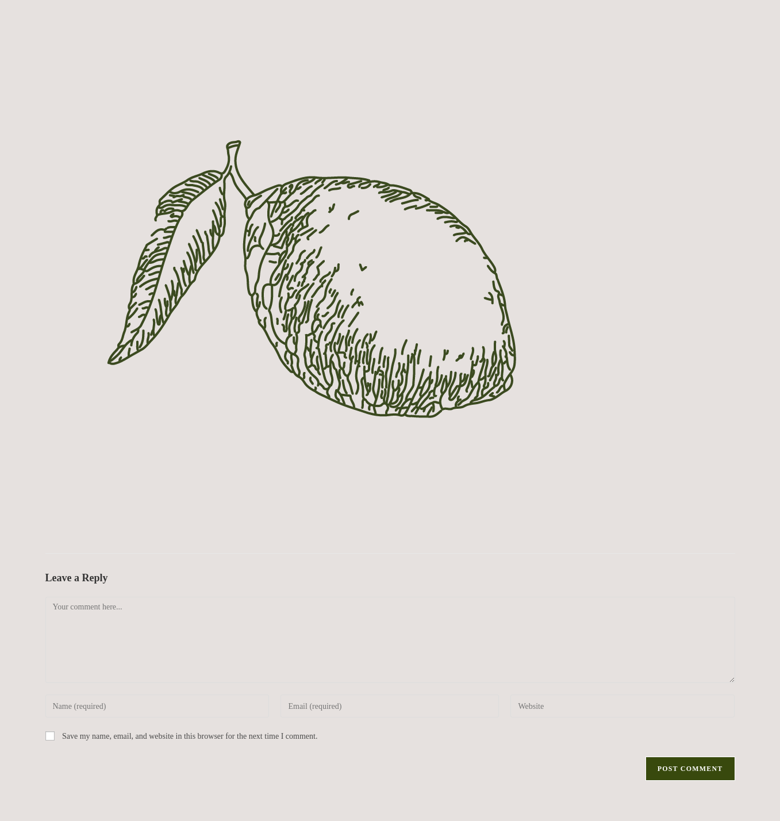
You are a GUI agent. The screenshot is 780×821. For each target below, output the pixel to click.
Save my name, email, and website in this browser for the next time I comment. (189, 736)
